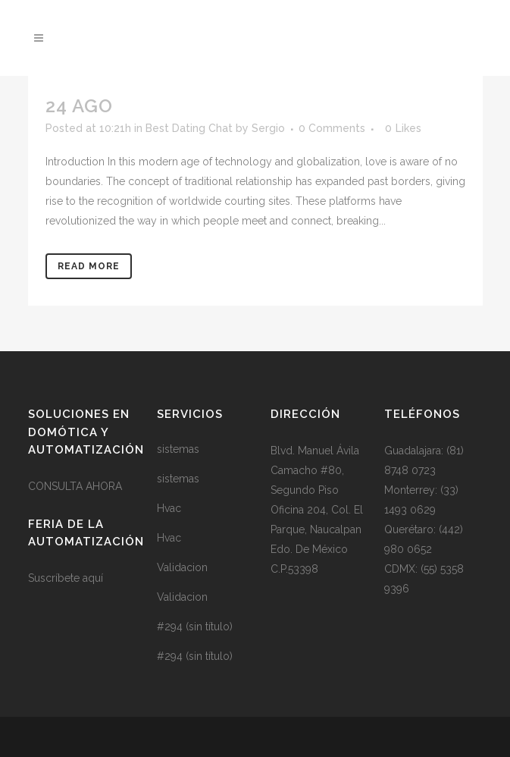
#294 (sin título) (195, 626)
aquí (93, 578)
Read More (89, 266)
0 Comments (332, 128)
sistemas (178, 449)
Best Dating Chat (189, 128)
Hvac (169, 508)
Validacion (182, 567)
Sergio (268, 128)
